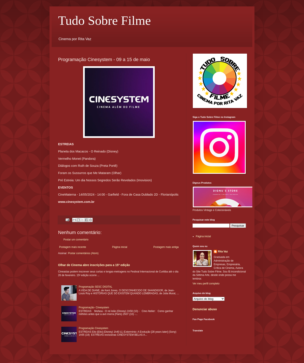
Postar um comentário (75, 239)
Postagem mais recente (72, 247)
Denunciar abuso (205, 309)
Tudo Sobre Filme (104, 20)
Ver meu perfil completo (206, 283)
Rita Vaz (223, 251)
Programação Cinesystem (93, 328)
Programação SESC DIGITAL (95, 286)
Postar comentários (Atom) (83, 253)
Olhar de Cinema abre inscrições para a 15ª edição (94, 265)
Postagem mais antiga (166, 247)
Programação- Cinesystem (94, 307)
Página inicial (119, 247)
